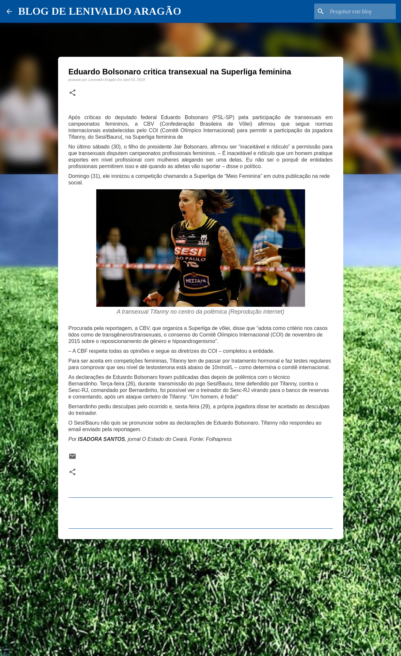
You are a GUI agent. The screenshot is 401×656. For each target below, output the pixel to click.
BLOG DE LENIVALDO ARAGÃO (99, 11)
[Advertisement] (200, 594)
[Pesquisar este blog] (361, 11)
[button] (72, 93)
